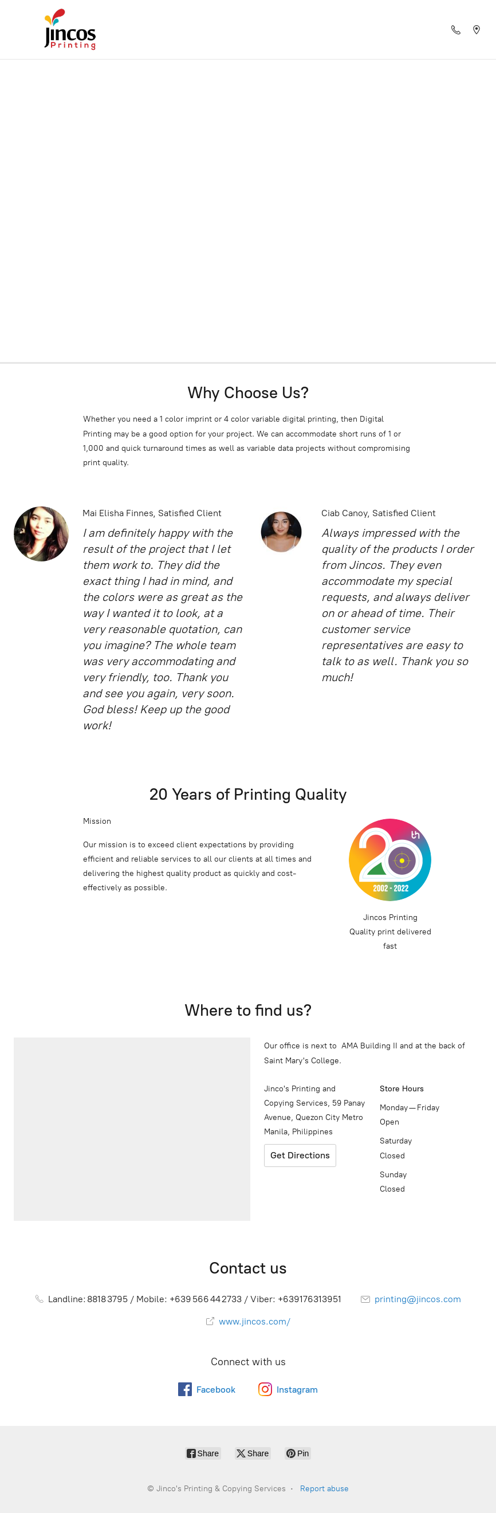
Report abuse (324, 1489)
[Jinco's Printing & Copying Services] (70, 29)
